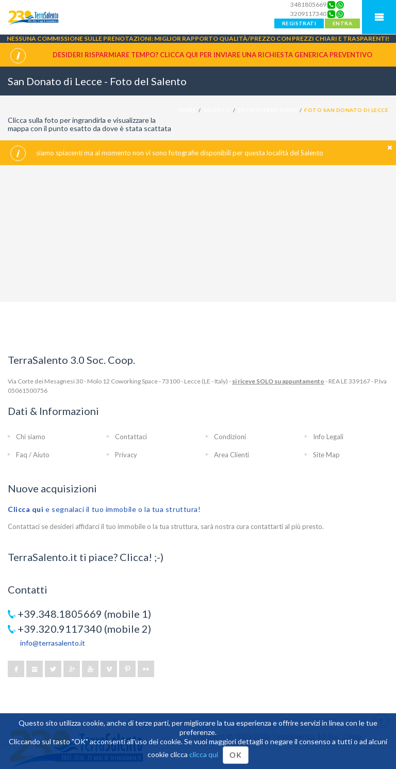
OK (235, 754)
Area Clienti (231, 455)
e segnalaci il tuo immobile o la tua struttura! (104, 509)
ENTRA (342, 23)
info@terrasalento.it (52, 642)
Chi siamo (30, 436)
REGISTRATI (299, 23)
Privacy (126, 455)
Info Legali (328, 436)
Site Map (326, 455)
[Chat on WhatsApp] (340, 4)
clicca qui (203, 754)
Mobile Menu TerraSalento (379, 17)
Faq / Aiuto (33, 455)
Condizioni (230, 436)
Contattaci (131, 436)
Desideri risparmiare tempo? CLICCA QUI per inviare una (212, 55)
